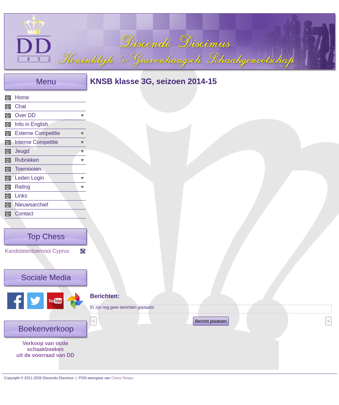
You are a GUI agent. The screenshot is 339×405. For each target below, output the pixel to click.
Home (22, 97)
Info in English (31, 124)
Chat (20, 106)
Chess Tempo (122, 378)
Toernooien (28, 169)
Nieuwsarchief (31, 204)
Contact (24, 213)
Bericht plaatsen (211, 321)
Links (21, 196)
